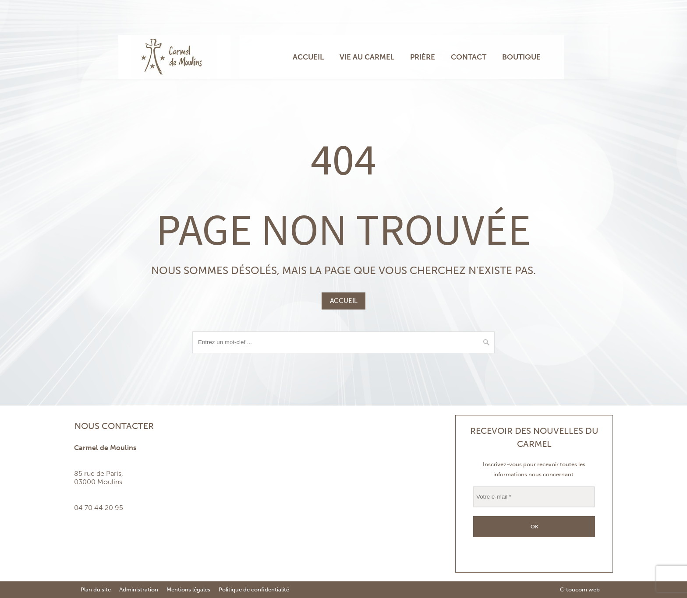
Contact (468, 57)
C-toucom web (580, 589)
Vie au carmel (367, 57)
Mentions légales (188, 589)
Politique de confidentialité (254, 589)
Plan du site (96, 589)
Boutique (521, 57)
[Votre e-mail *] (534, 496)
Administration (138, 589)
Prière (422, 57)
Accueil (308, 57)
